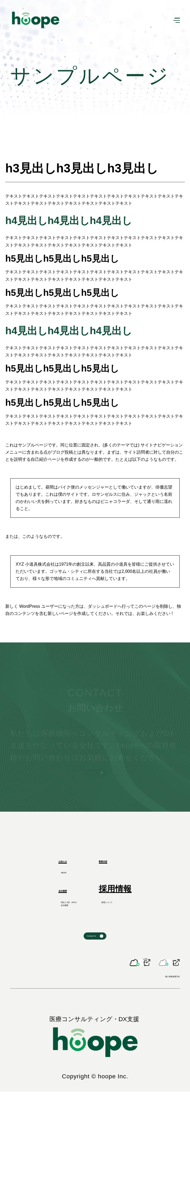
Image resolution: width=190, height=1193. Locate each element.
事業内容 (115, 892)
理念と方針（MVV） (58, 949)
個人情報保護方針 (151, 1073)
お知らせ (40, 892)
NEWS (36, 911)
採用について (123, 949)
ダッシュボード (102, 606)
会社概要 (39, 931)
